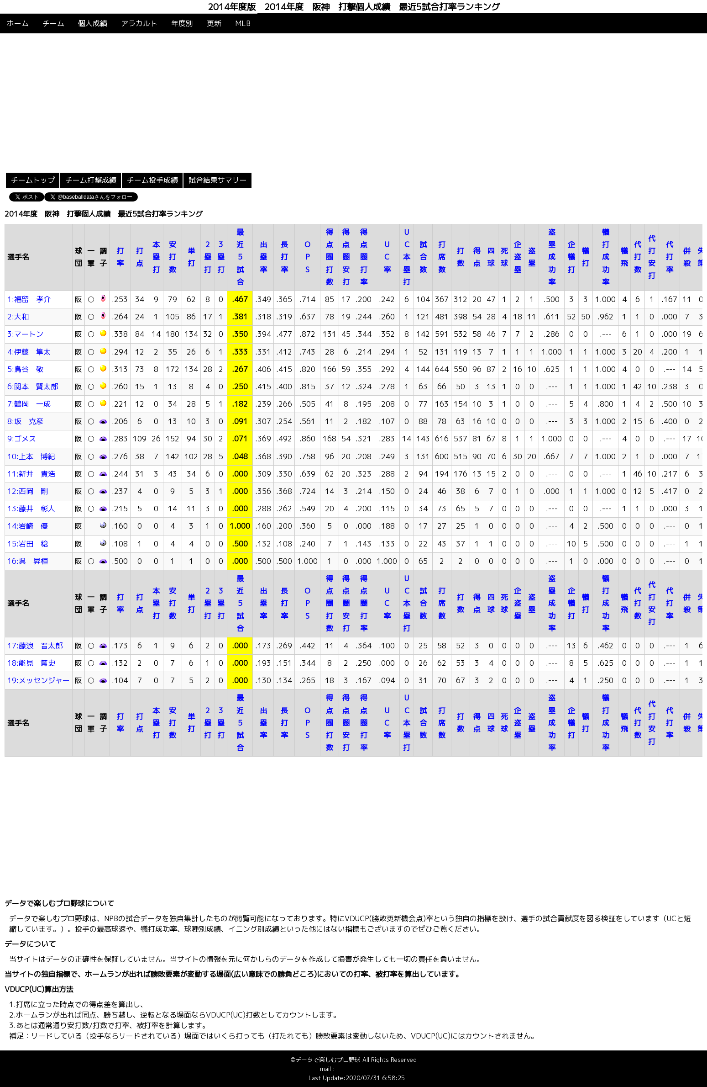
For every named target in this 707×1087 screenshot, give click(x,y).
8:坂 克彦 (25, 421)
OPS (307, 256)
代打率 (669, 256)
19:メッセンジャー (38, 680)
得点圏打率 (363, 257)
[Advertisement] (354, 102)
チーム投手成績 (152, 180)
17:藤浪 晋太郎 (35, 646)
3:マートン (25, 334)
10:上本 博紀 (31, 456)
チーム (53, 23)
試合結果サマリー (218, 180)
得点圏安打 (346, 257)
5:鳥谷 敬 (25, 369)
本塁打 (156, 256)
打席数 (441, 256)
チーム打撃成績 (90, 180)
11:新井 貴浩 (31, 474)
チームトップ (33, 180)
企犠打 (571, 256)
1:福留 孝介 (29, 299)
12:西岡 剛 (27, 491)
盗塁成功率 (551, 257)
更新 (214, 23)
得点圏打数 (329, 257)
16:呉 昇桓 (27, 561)
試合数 (423, 256)
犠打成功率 (605, 257)
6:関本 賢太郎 (32, 387)
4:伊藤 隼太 (29, 352)
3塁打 (221, 256)
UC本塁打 (406, 257)
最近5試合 (240, 257)
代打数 (637, 256)
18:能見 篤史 (31, 663)
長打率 (284, 256)
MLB (243, 23)
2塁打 (207, 256)
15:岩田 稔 (27, 544)
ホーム (18, 23)
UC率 (387, 256)
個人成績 (92, 23)
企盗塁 (517, 256)
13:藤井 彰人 (31, 509)
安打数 (172, 256)
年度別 (182, 23)
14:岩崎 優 (27, 526)
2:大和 (18, 317)
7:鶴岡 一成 (29, 404)
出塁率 (263, 256)
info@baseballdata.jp (365, 1069)
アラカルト (139, 23)
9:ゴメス (21, 439)
